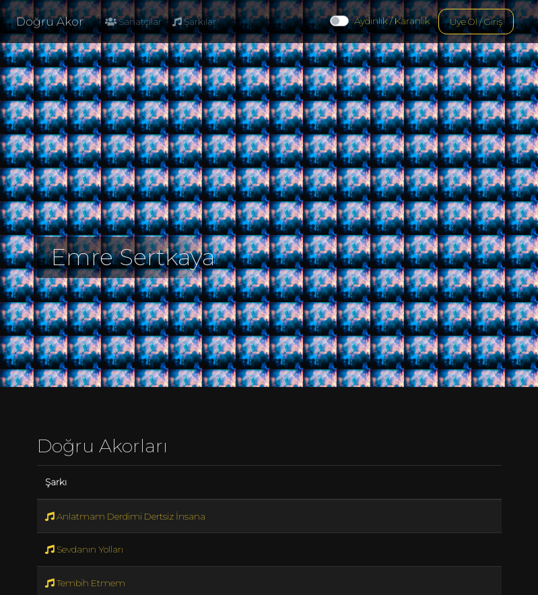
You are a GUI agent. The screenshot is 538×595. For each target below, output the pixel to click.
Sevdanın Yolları (84, 549)
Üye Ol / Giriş (476, 21)
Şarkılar (194, 21)
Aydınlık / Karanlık (392, 20)
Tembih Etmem (85, 583)
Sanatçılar (133, 21)
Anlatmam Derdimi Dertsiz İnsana (125, 516)
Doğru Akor (49, 21)
